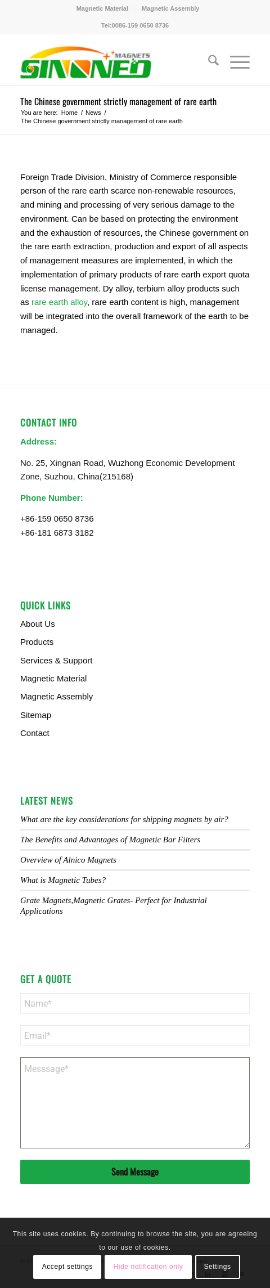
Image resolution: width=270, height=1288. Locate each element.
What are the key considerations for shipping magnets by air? (124, 819)
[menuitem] (102, 8)
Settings (217, 1267)
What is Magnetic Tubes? (63, 880)
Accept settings (67, 1267)
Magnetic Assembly (170, 8)
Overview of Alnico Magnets (68, 859)
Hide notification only (148, 1267)
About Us (37, 624)
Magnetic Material (102, 8)
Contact (35, 733)
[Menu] (234, 62)
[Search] (208, 62)
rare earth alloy (59, 302)
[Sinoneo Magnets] (112, 62)
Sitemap (35, 715)
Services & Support (56, 660)
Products (36, 642)
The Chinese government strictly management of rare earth (118, 101)
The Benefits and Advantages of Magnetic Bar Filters (110, 839)
